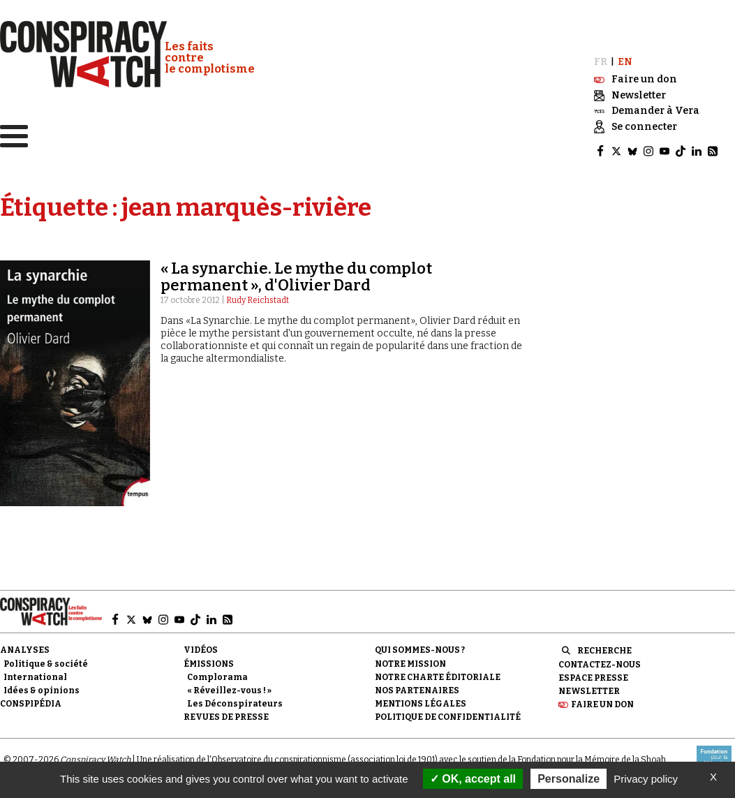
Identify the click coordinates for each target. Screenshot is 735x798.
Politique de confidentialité (448, 717)
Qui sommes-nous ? (420, 650)
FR (600, 62)
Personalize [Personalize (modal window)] (568, 779)
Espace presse (593, 678)
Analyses (25, 650)
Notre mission (410, 664)
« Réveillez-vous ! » (229, 690)
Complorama (217, 677)
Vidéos (201, 650)
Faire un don (602, 704)
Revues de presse (226, 717)
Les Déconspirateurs (235, 704)
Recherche (604, 651)
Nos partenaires (417, 690)
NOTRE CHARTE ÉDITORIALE (437, 677)
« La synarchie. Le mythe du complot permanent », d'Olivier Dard (296, 277)
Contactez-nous (599, 665)
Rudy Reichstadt (257, 300)
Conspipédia (30, 704)
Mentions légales (420, 704)
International (35, 677)
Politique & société (45, 664)
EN (625, 62)
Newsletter (589, 691)
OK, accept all (473, 779)
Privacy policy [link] (646, 779)
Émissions (209, 664)
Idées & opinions (41, 690)
